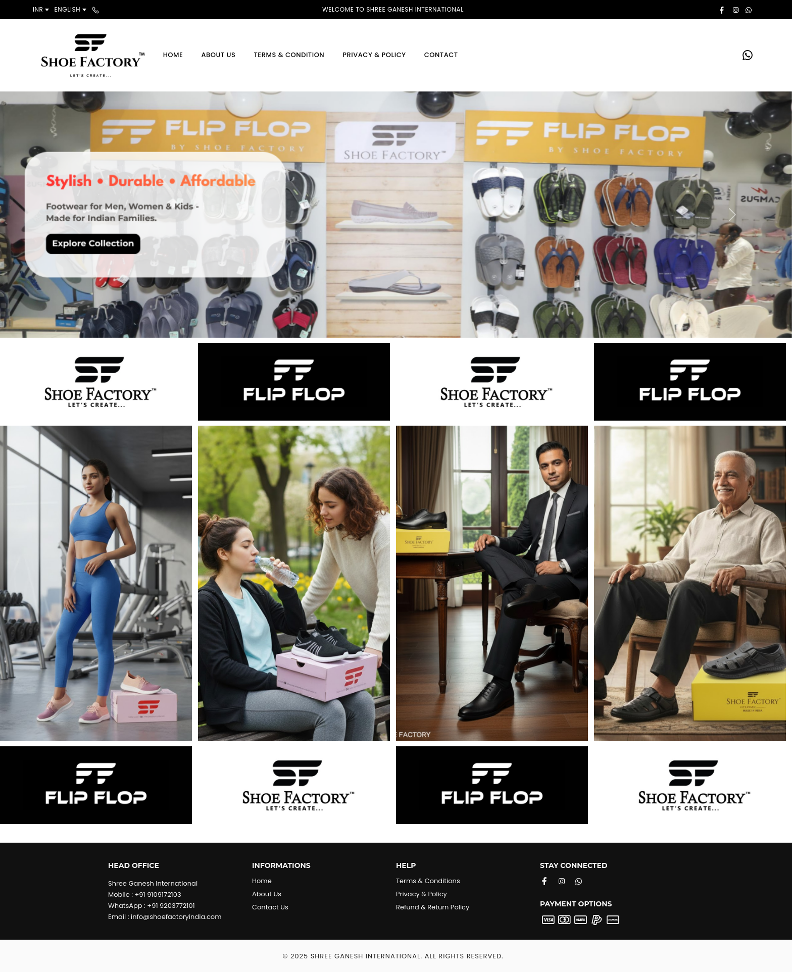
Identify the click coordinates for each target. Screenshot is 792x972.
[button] (59, 214)
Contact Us (270, 907)
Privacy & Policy (374, 55)
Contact (441, 55)
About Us (218, 55)
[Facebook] (544, 881)
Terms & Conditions (428, 881)
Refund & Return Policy (432, 907)
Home (173, 55)
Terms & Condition (289, 55)
